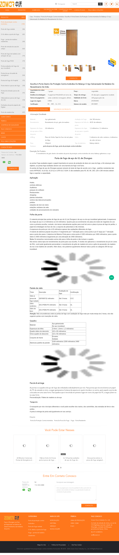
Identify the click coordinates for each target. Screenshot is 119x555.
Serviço (53, 526)
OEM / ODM (74, 523)
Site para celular (77, 545)
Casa (7, 10)
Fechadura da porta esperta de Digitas (13, 106)
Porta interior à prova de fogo (13, 86)
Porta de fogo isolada (13, 29)
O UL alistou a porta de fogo (13, 34)
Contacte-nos (79, 10)
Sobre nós (36, 10)
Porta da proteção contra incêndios (13, 23)
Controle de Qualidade (10, 125)
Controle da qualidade (65, 10)
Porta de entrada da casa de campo (13, 48)
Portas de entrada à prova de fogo (13, 92)
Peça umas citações (95, 10)
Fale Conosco (6, 129)
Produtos (21, 10)
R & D (72, 526)
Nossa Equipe (55, 529)
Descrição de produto (62, 109)
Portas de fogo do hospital (13, 81)
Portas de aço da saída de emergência (13, 74)
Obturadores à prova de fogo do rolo (13, 99)
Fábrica (4, 121)
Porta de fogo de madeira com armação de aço (13, 55)
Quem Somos (6, 117)
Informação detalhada (39, 109)
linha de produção (78, 520)
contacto (73, 78)
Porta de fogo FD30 (13, 61)
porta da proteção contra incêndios (41, 420)
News (3, 133)
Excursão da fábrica (50, 10)
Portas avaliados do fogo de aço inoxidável (13, 67)
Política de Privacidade (59, 545)
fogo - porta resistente (78, 420)
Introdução (54, 520)
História (53, 523)
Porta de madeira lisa (13, 112)
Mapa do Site (41, 545)
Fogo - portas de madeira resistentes (13, 41)
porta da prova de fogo (61, 420)
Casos (3, 137)
